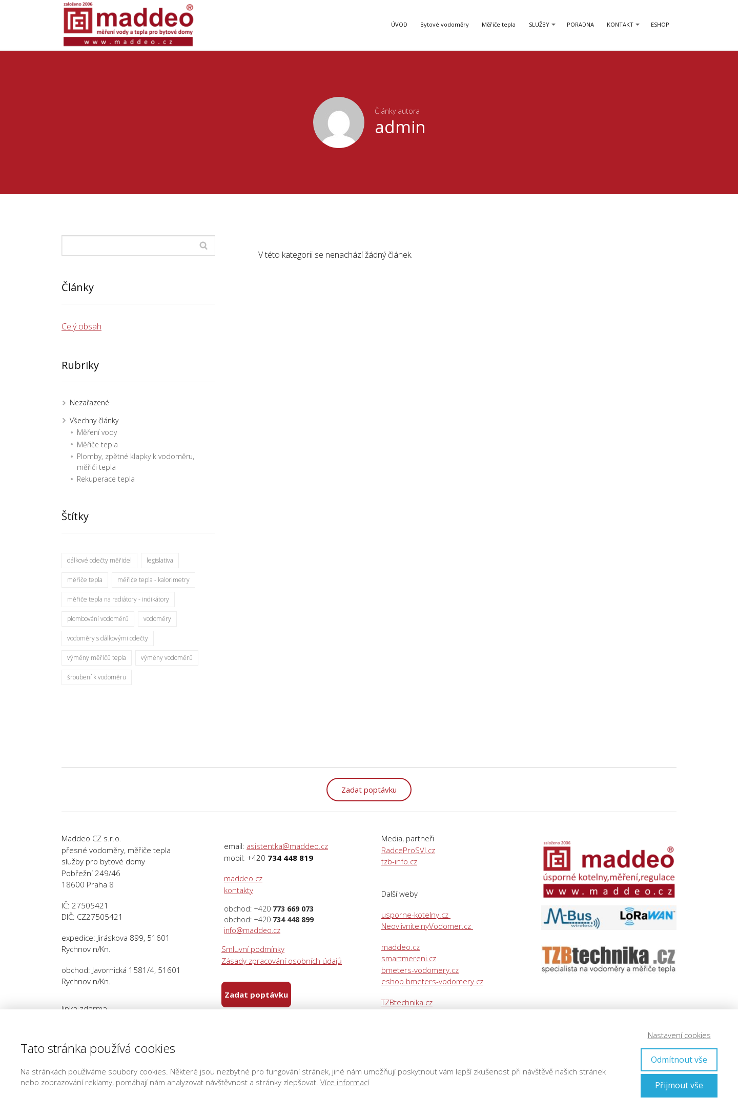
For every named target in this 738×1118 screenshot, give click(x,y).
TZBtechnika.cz (407, 1002)
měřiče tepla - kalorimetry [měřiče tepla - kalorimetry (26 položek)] (153, 579)
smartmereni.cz (408, 958)
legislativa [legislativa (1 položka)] (160, 560)
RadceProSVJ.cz (408, 850)
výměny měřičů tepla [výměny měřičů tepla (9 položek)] (96, 657)
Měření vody (97, 432)
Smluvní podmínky (252, 949)
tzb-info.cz (399, 861)
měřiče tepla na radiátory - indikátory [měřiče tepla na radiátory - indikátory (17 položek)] (118, 599)
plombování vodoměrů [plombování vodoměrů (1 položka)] (98, 618)
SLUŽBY (539, 24)
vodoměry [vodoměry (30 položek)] (157, 618)
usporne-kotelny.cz (415, 914)
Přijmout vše (679, 1085)
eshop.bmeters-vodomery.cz (432, 981)
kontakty (238, 890)
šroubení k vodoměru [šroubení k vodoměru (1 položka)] (96, 677)
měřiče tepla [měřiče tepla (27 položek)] (84, 579)
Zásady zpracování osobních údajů (281, 961)
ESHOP (660, 24)
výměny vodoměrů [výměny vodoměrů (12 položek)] (167, 657)
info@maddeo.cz (252, 930)
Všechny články (94, 420)
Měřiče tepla (499, 24)
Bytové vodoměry (444, 24)
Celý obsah (81, 326)
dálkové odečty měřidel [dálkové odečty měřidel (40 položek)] (99, 560)
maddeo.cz (243, 878)
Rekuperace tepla (106, 479)
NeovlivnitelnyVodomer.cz (427, 926)
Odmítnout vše (679, 1059)
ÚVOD (399, 24)
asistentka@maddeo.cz (287, 846)
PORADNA (580, 24)
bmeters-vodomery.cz (420, 970)
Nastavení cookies (679, 1035)
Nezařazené (89, 402)
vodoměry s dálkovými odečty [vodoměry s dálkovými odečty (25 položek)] (107, 638)
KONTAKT (620, 24)
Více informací (344, 1082)
